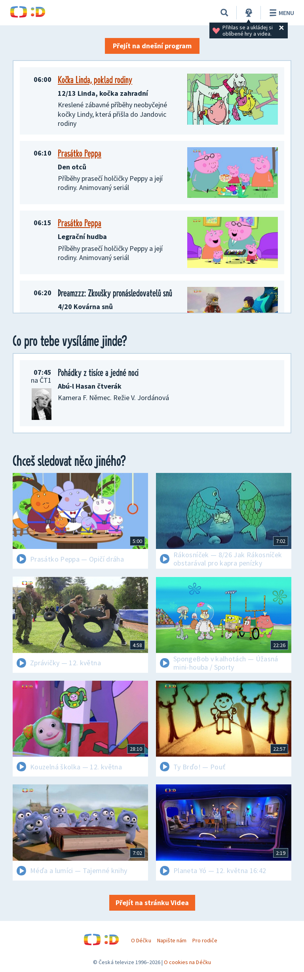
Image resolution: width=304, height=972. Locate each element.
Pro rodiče (204, 940)
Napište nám (171, 940)
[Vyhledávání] (224, 12)
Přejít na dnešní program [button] (152, 45)
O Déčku (141, 940)
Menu (280, 13)
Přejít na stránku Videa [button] (152, 902)
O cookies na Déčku (187, 962)
